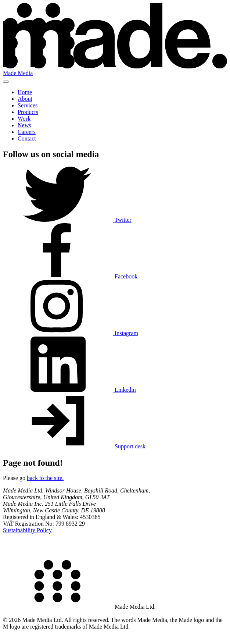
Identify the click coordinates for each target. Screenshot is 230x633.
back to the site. (45, 478)
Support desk (74, 446)
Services (27, 105)
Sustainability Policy (27, 530)
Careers (27, 132)
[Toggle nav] (6, 82)
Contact (27, 138)
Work (24, 118)
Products (28, 112)
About (25, 99)
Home (25, 92)
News (24, 125)
